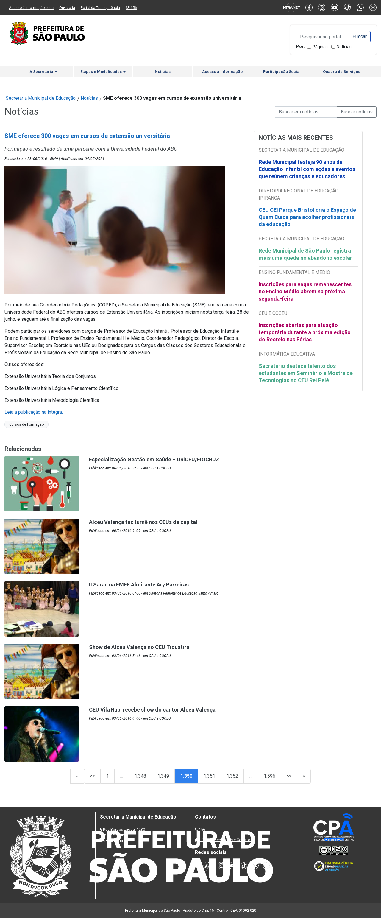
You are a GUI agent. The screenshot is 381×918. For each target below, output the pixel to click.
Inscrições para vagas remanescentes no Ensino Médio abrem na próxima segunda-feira (305, 291)
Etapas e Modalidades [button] (103, 71)
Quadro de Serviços (341, 71)
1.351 (209, 776)
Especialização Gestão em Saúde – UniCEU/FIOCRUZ (154, 459)
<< (92, 776)
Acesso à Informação (222, 71)
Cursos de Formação (26, 424)
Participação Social (282, 71)
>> (289, 776)
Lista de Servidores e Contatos (226, 840)
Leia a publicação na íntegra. (33, 412)
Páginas (320, 47)
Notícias (344, 47)
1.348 (140, 776)
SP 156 (131, 8)
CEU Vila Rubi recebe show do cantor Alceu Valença (152, 710)
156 (202, 829)
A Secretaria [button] (43, 71)
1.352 (232, 776)
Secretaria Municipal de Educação (41, 98)
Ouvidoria (67, 8)
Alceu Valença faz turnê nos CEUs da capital (143, 522)
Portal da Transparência (100, 8)
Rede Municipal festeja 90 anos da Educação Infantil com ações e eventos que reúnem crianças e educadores (307, 169)
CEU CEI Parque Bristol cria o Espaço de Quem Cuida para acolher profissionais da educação (307, 217)
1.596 (269, 776)
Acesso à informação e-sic (31, 8)
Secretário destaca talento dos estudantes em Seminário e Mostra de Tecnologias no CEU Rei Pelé (306, 373)
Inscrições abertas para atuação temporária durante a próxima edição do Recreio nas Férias (305, 332)
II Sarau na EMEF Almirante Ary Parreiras (139, 584)
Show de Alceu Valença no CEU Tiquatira (139, 647)
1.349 (163, 776)
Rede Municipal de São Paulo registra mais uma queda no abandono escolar (305, 254)
